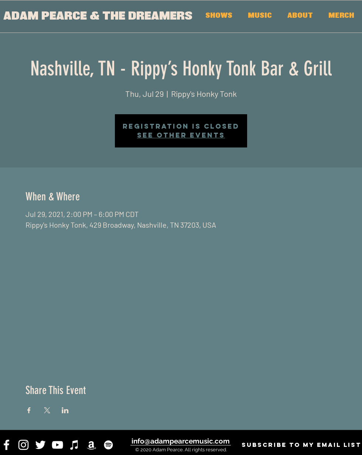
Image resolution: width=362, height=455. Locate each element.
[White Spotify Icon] (108, 445)
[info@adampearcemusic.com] (180, 441)
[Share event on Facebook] (29, 410)
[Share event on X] (47, 410)
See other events (181, 135)
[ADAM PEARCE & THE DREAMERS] (97, 16)
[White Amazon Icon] (91, 445)
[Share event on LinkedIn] (65, 410)
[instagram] (23, 445)
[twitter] (40, 445)
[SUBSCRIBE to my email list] (301, 445)
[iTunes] (74, 445)
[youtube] (57, 445)
